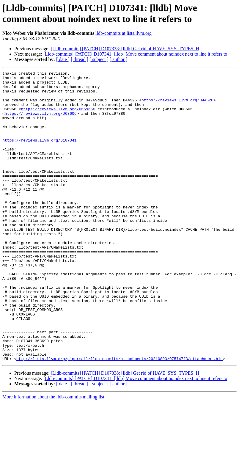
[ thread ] (79, 59)
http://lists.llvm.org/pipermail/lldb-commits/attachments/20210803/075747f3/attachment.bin (119, 416)
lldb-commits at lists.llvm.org (123, 33)
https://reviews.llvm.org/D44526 (177, 106)
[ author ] (119, 59)
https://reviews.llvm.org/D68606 (41, 122)
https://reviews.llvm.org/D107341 (39, 154)
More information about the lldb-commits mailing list (53, 454)
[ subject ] (99, 59)
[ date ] (63, 59)
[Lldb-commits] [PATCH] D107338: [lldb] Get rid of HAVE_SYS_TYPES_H (125, 48)
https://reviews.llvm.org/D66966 (57, 117)
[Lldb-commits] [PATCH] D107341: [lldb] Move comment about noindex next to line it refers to (135, 53)
